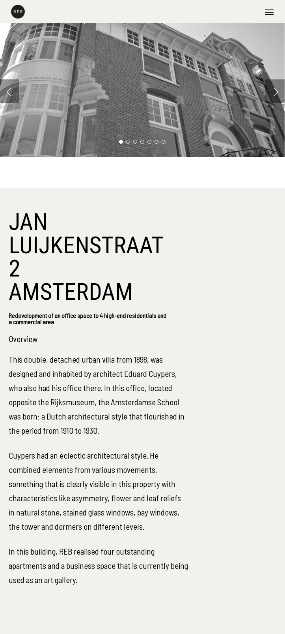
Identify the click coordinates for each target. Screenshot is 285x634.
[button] (269, 12)
